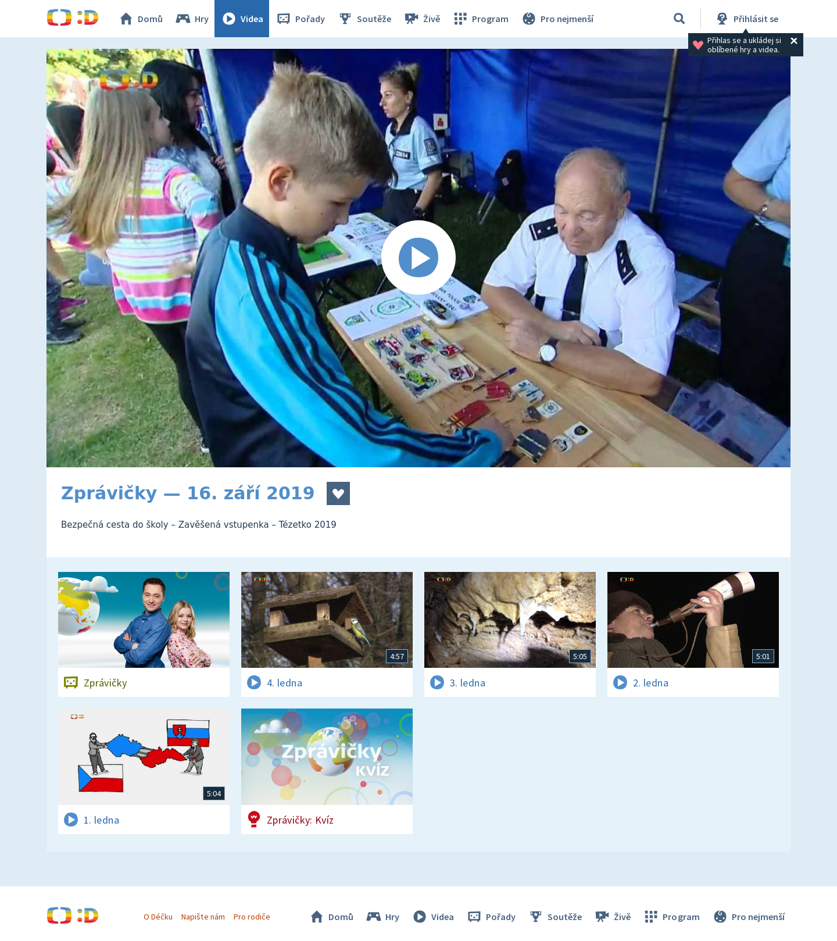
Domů (140, 18)
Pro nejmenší (556, 18)
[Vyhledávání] (679, 18)
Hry (191, 18)
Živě (421, 18)
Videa (241, 18)
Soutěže (364, 18)
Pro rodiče (252, 916)
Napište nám (202, 916)
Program (480, 18)
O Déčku (158, 916)
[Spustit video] (418, 258)
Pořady (300, 18)
